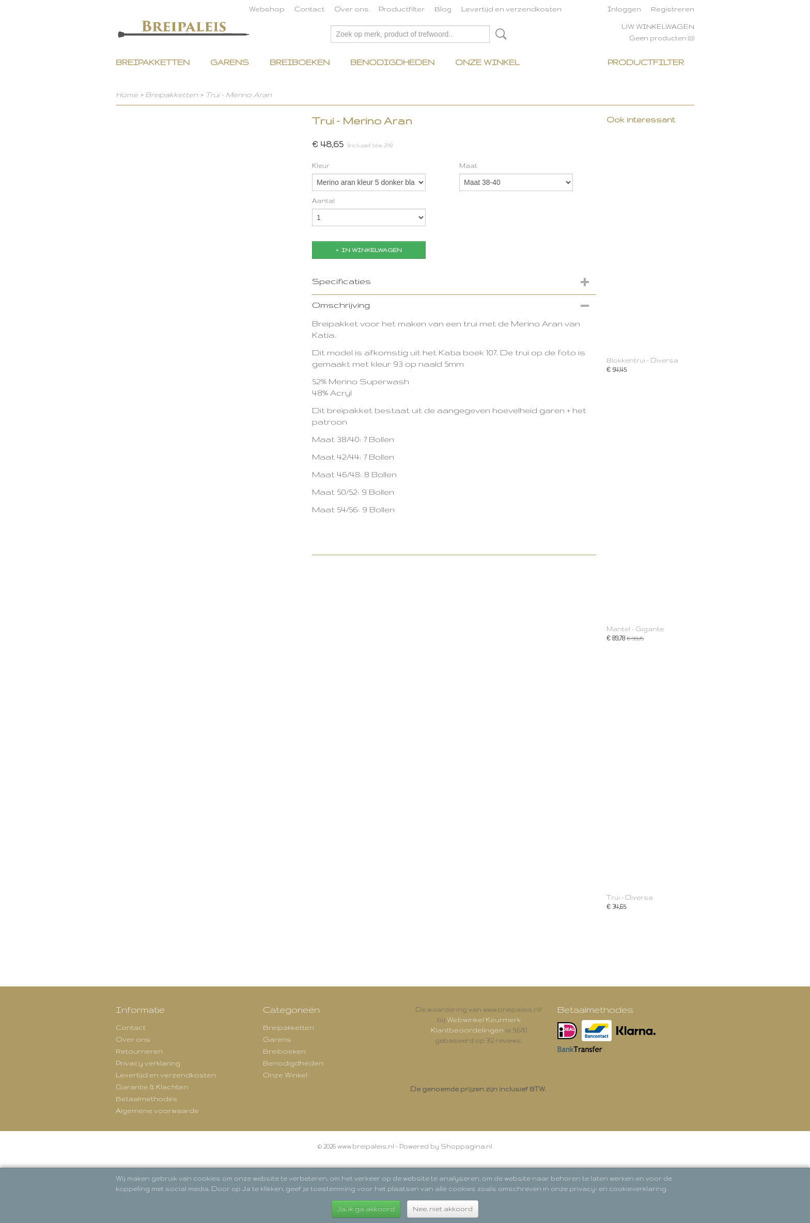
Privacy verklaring (148, 1063)
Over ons (351, 8)
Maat (468, 165)
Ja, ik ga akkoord (366, 1208)
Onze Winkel (487, 62)
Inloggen (624, 8)
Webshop (267, 8)
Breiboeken (300, 62)
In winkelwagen (371, 250)
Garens (229, 62)
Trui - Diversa (629, 897)
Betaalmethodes (147, 1098)
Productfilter (402, 8)
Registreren (672, 8)
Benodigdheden (392, 62)
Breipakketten (153, 62)
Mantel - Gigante (635, 628)
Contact (309, 8)
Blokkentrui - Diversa (642, 360)
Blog (442, 8)
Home (127, 94)
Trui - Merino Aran (238, 94)
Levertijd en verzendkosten (511, 8)
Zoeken (499, 34)
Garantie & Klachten (152, 1086)
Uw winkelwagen (657, 26)
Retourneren (139, 1051)
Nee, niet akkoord (443, 1208)
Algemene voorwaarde (157, 1110)
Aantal (323, 200)
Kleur (321, 165)
